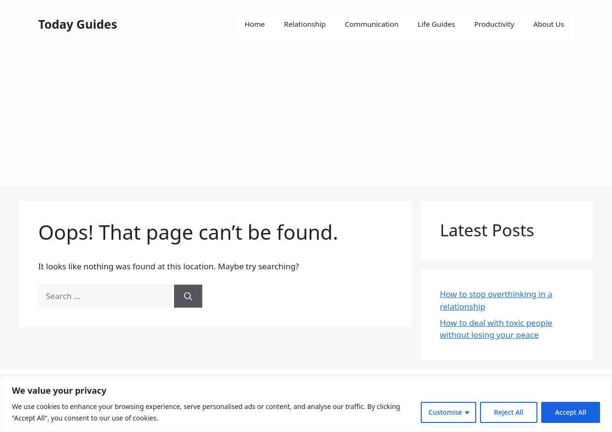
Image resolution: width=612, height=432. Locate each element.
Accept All (570, 412)
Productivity (494, 24)
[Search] (188, 296)
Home (254, 24)
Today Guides (77, 24)
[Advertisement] (306, 120)
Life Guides (436, 24)
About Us (548, 24)
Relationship (305, 24)
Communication (371, 24)
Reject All (508, 412)
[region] (306, 404)
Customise (445, 412)
